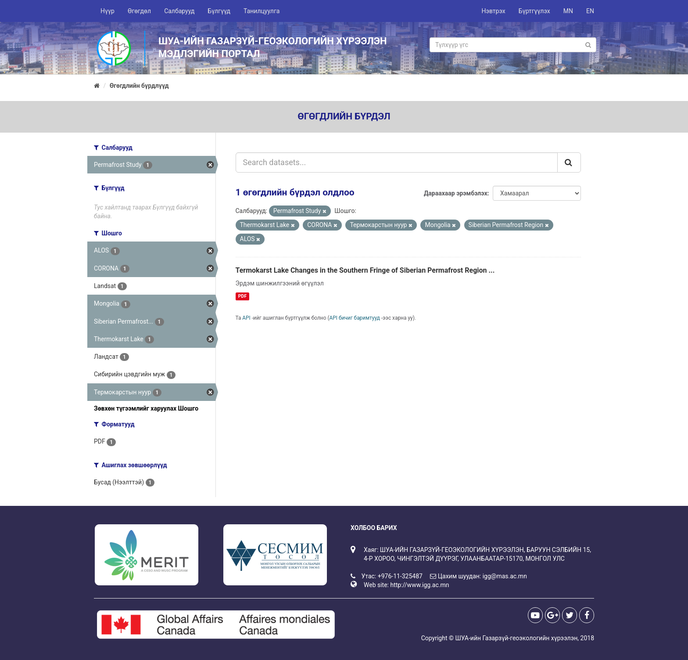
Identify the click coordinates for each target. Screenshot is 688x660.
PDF (242, 296)
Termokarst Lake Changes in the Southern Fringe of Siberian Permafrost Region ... (365, 270)
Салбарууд (179, 10)
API (246, 318)
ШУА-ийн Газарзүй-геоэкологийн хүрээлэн (516, 638)
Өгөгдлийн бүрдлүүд (139, 85)
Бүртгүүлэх (534, 10)
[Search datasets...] (397, 162)
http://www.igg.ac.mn (419, 584)
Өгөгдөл (139, 10)
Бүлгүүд (219, 10)
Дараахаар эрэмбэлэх (455, 193)
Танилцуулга (262, 10)
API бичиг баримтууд (355, 318)
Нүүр (107, 10)
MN (568, 10)
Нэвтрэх (493, 10)
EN (590, 10)
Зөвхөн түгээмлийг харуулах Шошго (146, 408)
